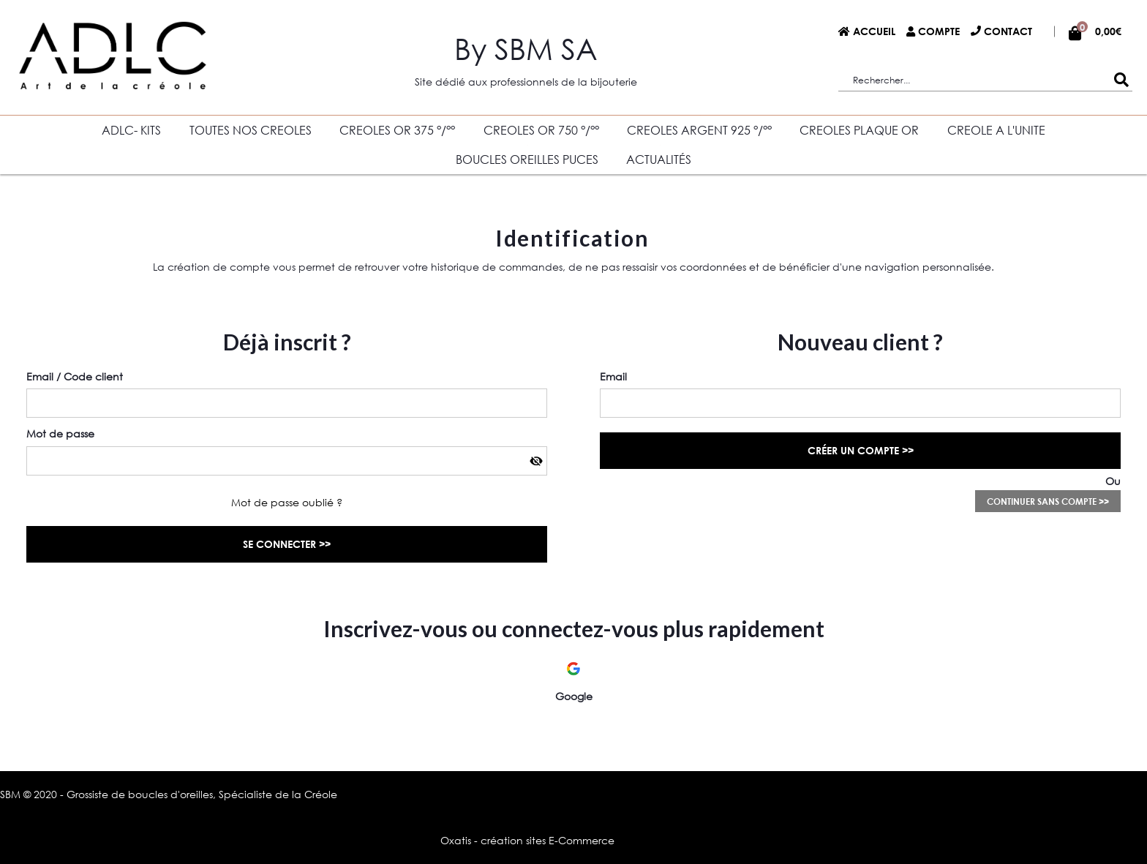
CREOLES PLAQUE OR (859, 130)
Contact (1008, 31)
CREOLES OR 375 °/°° (397, 130)
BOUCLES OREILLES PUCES (527, 159)
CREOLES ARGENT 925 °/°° (699, 130)
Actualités (658, 159)
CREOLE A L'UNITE (996, 130)
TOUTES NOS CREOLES (250, 130)
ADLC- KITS (131, 130)
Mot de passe (60, 433)
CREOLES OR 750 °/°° (541, 130)
